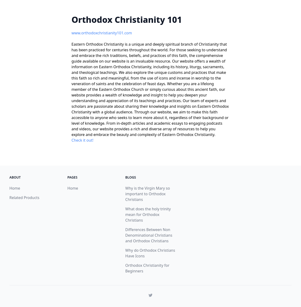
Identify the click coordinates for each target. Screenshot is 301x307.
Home (14, 188)
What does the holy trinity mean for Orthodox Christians (148, 214)
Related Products (24, 197)
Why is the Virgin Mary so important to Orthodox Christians (147, 194)
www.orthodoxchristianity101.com (101, 33)
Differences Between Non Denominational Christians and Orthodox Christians (148, 235)
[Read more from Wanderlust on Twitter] (150, 295)
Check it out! (82, 140)
